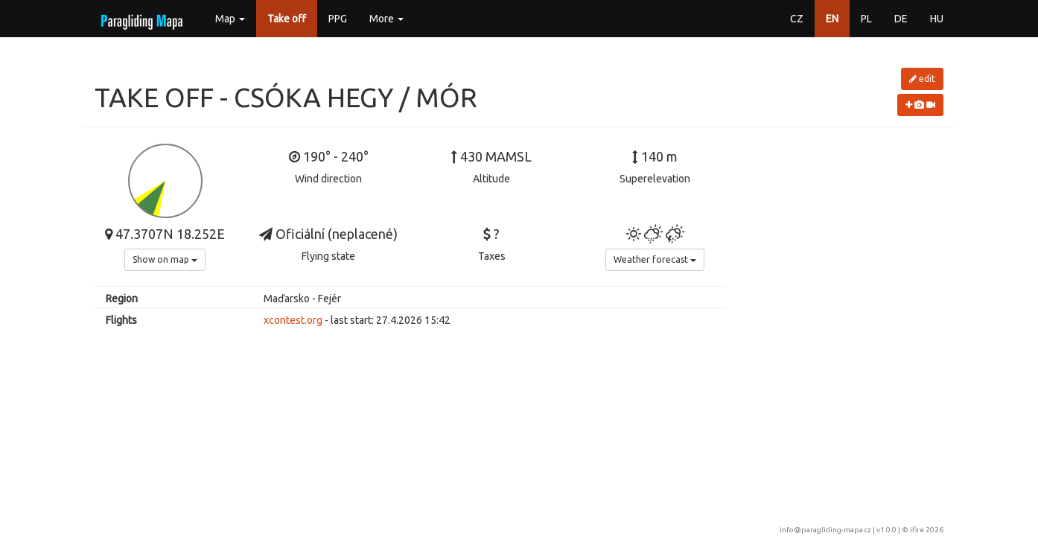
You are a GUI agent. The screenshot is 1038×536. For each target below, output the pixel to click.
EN (832, 19)
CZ (796, 19)
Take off (286, 19)
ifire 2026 (926, 530)
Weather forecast (655, 259)
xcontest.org (293, 320)
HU (936, 19)
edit (922, 78)
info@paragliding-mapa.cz (825, 530)
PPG (337, 19)
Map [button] (230, 19)
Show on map (165, 259)
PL (866, 19)
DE (901, 19)
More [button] (386, 19)
